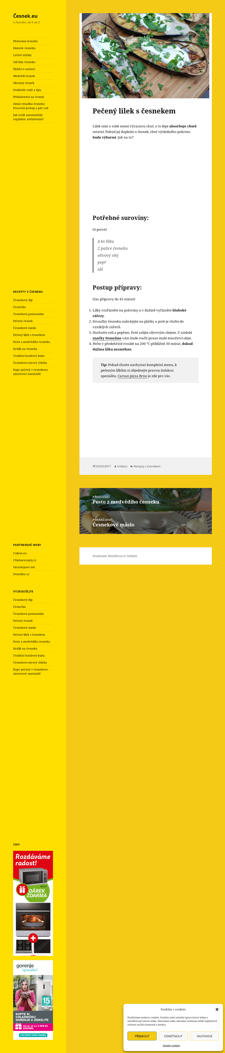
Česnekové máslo (24, 328)
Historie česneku (24, 48)
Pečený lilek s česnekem (29, 335)
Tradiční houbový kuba (29, 356)
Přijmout (142, 1036)
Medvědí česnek (24, 76)
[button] (217, 1009)
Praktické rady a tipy (27, 90)
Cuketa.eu (20, 553)
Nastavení (204, 1036)
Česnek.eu (25, 16)
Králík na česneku (25, 349)
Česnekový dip (23, 300)
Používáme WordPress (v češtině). (115, 556)
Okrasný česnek (23, 83)
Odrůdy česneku (24, 62)
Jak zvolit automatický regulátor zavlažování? (28, 117)
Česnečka (19, 307)
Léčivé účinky (22, 55)
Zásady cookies (171, 1045)
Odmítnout (173, 1036)
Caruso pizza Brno (132, 376)
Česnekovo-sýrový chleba (30, 363)
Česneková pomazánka (28, 314)
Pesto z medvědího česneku (31, 342)
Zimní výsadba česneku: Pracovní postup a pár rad (30, 106)
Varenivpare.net (24, 567)
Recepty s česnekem (147, 466)
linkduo (122, 466)
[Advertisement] (43, 205)
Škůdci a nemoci (24, 69)
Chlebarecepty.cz (24, 560)
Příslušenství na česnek (28, 97)
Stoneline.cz (21, 574)
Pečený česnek (23, 321)
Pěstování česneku (25, 41)
